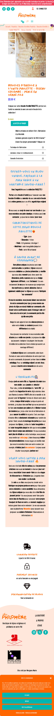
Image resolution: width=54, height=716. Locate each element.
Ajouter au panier (19, 123)
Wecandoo (27, 509)
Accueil (8, 27)
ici (31, 515)
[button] (51, 678)
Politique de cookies (20, 712)
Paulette (14, 27)
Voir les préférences (27, 707)
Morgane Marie (32, 670)
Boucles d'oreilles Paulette (27, 27)
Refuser (27, 701)
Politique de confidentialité (31, 712)
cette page (24, 438)
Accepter (27, 695)
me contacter (30, 447)
